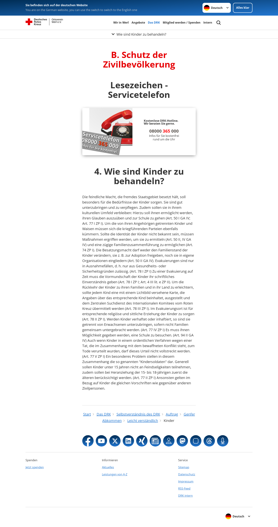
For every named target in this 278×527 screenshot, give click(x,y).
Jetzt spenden (35, 467)
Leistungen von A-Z (114, 474)
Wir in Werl (121, 22)
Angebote (138, 22)
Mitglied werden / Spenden (182, 22)
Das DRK (154, 22)
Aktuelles (108, 467)
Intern (207, 22)
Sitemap (183, 467)
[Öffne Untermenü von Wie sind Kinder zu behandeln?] (139, 34)
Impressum (185, 481)
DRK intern (185, 496)
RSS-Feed (184, 488)
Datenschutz (186, 474)
